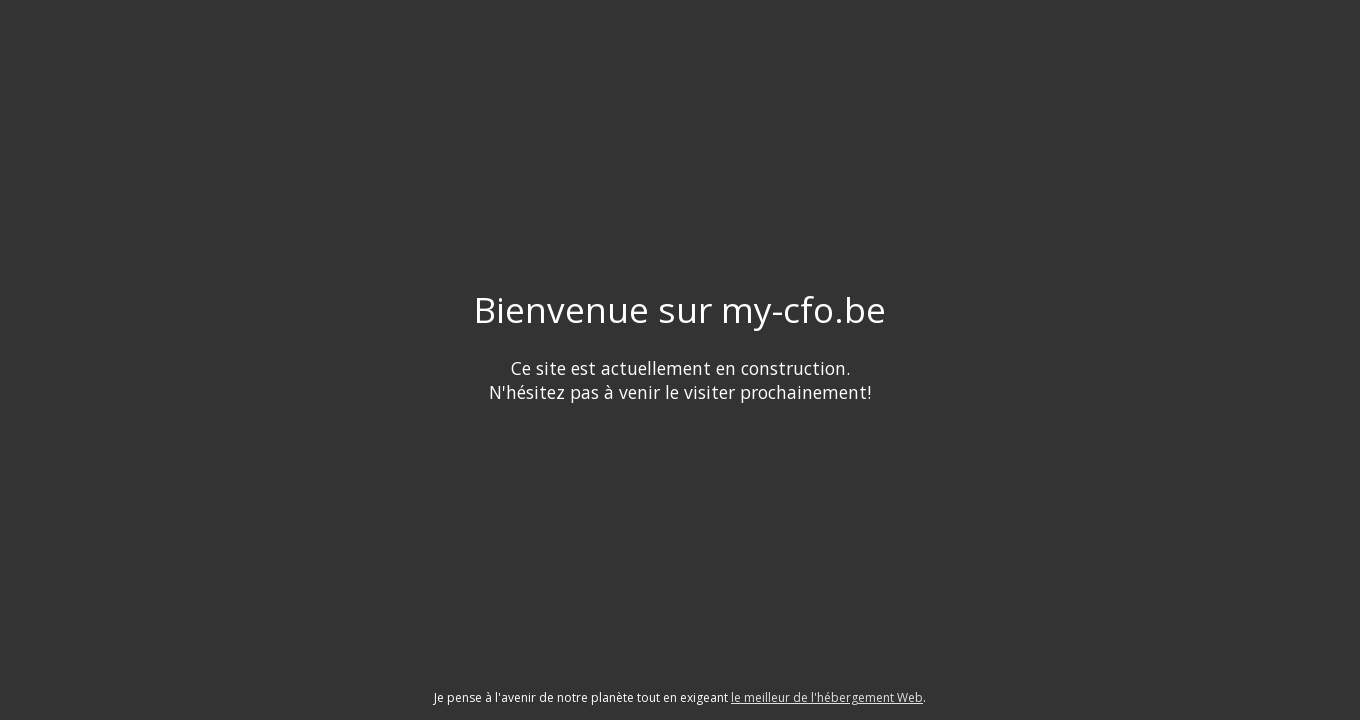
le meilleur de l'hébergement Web (827, 697)
